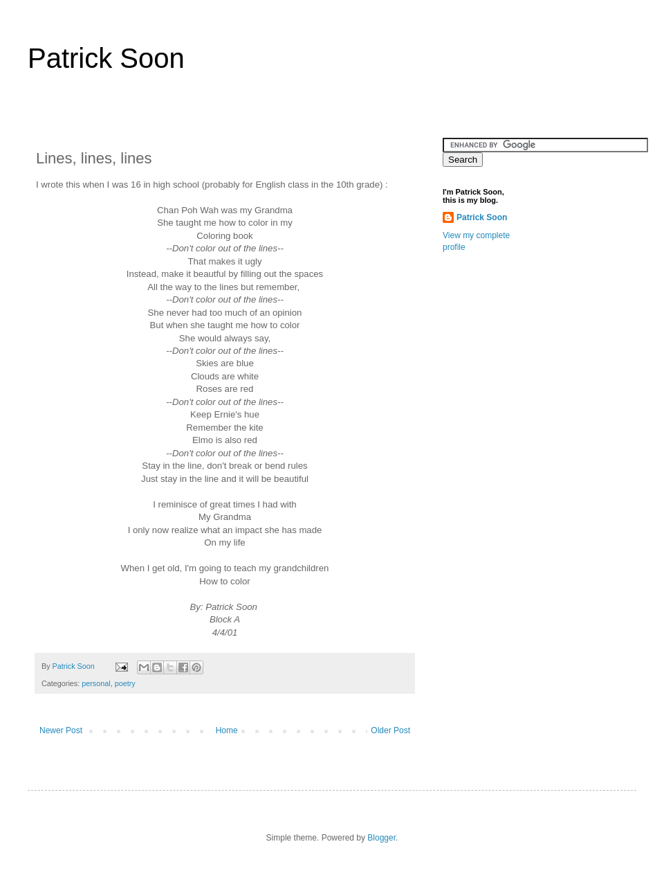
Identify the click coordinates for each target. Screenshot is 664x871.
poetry (125, 683)
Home (227, 730)
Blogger (381, 838)
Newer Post (60, 730)
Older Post (390, 730)
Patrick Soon (106, 58)
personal (96, 683)
